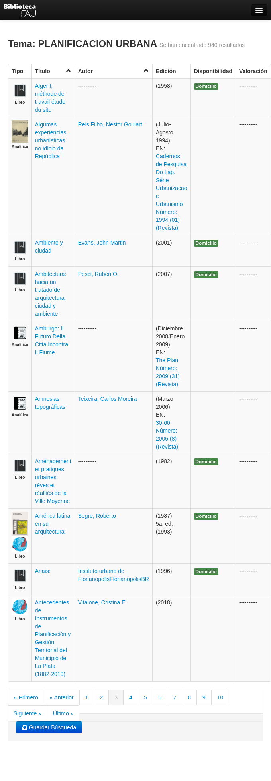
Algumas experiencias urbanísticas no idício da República (51, 140)
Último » (63, 713)
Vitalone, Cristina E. (102, 602)
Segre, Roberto (97, 516)
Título (53, 71)
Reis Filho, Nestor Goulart (110, 124)
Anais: (43, 571)
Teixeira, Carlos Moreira (107, 399)
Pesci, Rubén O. (98, 274)
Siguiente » (27, 713)
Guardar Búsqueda (49, 727)
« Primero (26, 697)
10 (220, 697)
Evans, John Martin (102, 242)
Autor (113, 71)
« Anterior (62, 697)
